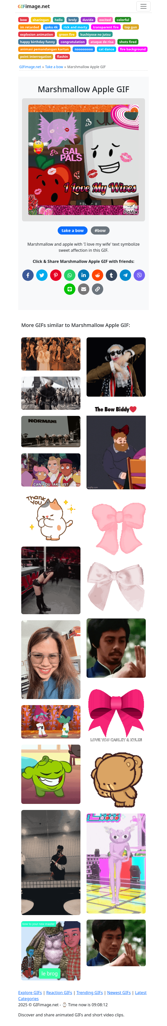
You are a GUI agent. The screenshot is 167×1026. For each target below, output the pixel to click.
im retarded (29, 27)
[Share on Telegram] (125, 275)
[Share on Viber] (139, 275)
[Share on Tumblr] (111, 275)
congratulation (73, 42)
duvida (87, 19)
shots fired (128, 42)
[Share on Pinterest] (55, 275)
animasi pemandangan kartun (44, 49)
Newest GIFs (119, 992)
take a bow (72, 230)
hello (59, 19)
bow (23, 19)
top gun (130, 27)
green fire (66, 34)
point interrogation (35, 56)
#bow (100, 230)
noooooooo (84, 49)
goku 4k (51, 27)
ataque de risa (102, 42)
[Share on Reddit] (97, 275)
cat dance (106, 49)
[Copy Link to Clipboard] (97, 289)
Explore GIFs (30, 992)
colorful (123, 19)
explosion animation (36, 34)
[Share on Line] (69, 289)
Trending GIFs (89, 992)
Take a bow (54, 66)
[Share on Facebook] (28, 275)
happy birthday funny (37, 42)
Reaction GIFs (59, 992)
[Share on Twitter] (42, 275)
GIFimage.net (30, 66)
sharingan (41, 19)
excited (105, 19)
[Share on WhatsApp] (69, 275)
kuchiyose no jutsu (95, 34)
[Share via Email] (83, 289)
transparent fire (106, 27)
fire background (133, 49)
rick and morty (75, 27)
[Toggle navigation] (143, 6)
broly (72, 19)
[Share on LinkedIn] (83, 275)
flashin (62, 56)
